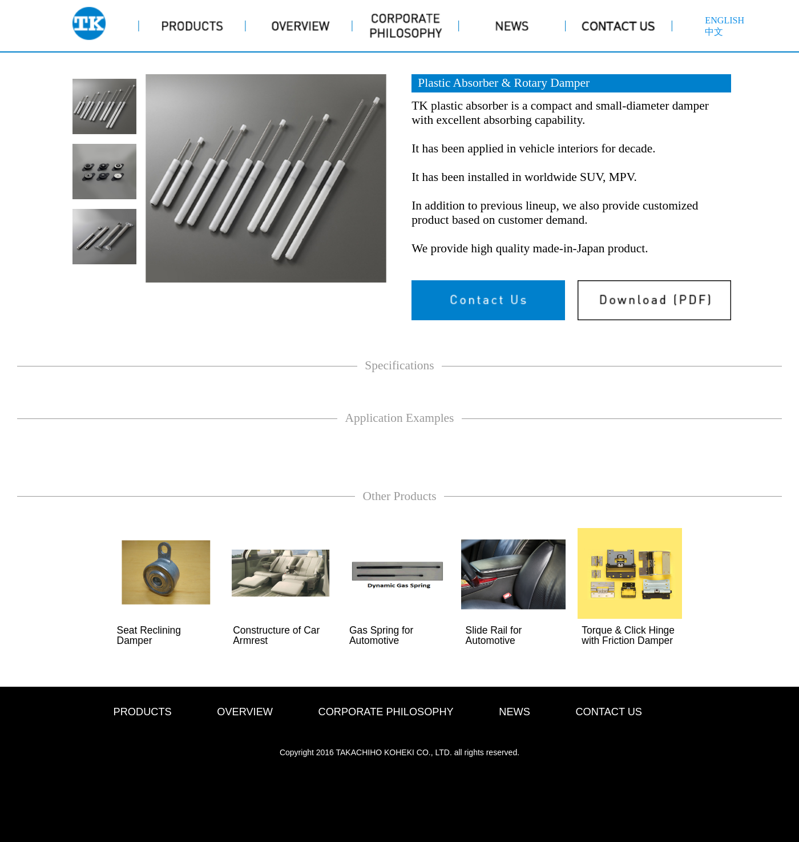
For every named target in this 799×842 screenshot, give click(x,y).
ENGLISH (724, 20)
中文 (714, 32)
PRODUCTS (143, 712)
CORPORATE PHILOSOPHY (386, 712)
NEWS (514, 712)
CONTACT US (608, 712)
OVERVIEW (245, 712)
